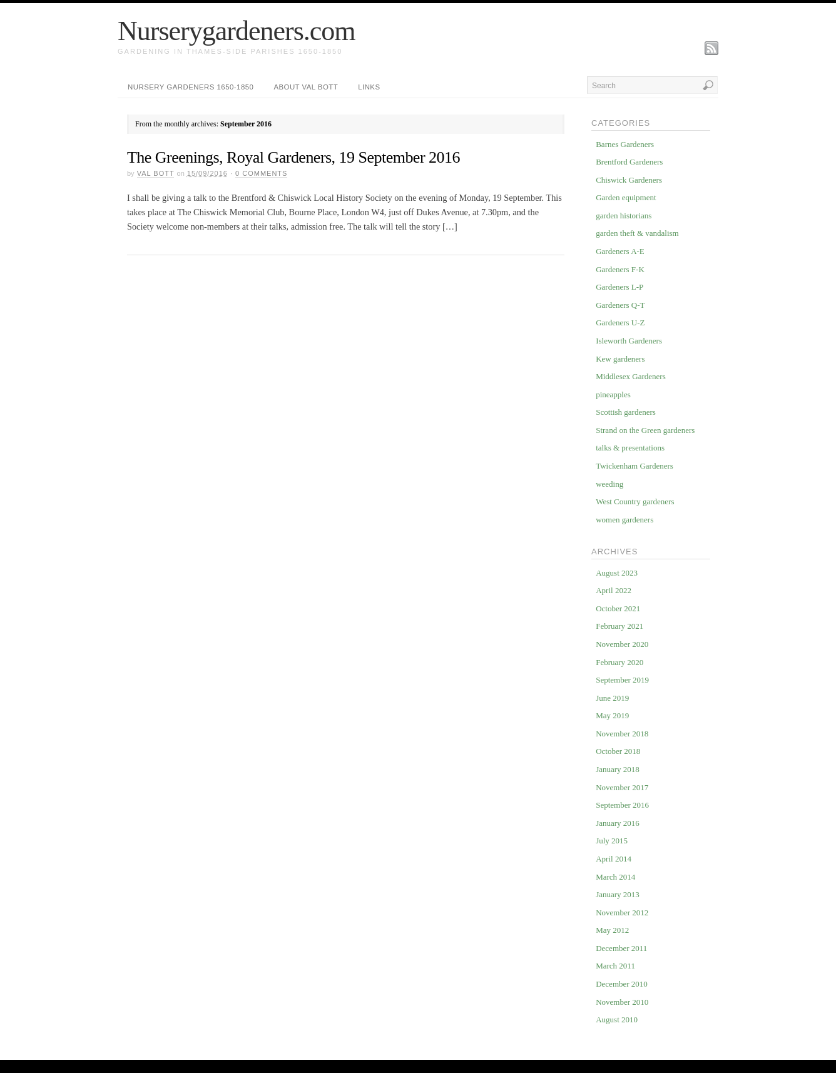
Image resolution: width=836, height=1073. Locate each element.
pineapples (613, 394)
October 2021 (618, 608)
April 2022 (613, 590)
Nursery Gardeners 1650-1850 (190, 87)
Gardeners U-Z (620, 322)
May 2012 (612, 930)
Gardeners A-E (620, 251)
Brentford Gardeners (629, 161)
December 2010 (622, 984)
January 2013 (618, 894)
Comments (261, 173)
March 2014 (615, 877)
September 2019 (622, 679)
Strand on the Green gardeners (645, 430)
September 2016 (622, 805)
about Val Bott (305, 87)
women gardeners (624, 519)
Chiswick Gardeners (629, 180)
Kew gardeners (620, 359)
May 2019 (612, 715)
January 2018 (618, 769)
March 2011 (615, 965)
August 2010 (617, 1019)
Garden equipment (626, 197)
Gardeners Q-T (620, 305)
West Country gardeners (635, 501)
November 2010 (622, 1002)
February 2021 (619, 626)
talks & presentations (630, 447)
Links (369, 87)
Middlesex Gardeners (631, 376)
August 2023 (617, 572)
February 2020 (619, 662)
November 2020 (622, 644)
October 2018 (618, 751)
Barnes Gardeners (625, 144)
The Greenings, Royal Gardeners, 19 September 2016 (293, 157)
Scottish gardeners (626, 412)
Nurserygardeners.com (236, 31)
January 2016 (618, 823)
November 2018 (622, 733)
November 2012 (622, 912)
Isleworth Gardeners (629, 340)
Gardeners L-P (619, 287)
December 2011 (621, 948)
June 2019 (612, 698)
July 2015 (612, 840)
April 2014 (613, 858)
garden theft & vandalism (637, 233)
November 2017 (622, 787)
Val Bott (156, 173)
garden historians (623, 215)
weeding (609, 484)
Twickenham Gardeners (634, 465)
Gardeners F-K (620, 269)
